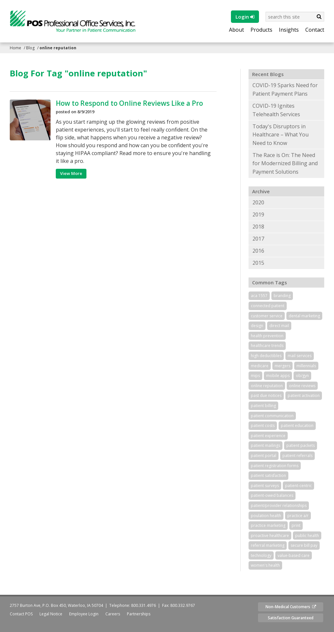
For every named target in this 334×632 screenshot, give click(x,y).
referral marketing (267, 545)
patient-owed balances (272, 495)
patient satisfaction (268, 475)
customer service (266, 316)
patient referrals (297, 455)
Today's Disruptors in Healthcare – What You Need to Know (280, 135)
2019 (258, 214)
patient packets (300, 445)
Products (261, 30)
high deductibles (266, 355)
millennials (306, 366)
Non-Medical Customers (291, 606)
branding (282, 295)
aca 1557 (259, 295)
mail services (299, 355)
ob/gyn (302, 375)
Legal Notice (50, 614)
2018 (258, 226)
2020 (258, 202)
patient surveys (265, 485)
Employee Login (84, 614)
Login (244, 16)
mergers (282, 366)
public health (307, 535)
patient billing (263, 405)
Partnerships (138, 614)
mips (255, 375)
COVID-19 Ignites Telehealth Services (276, 110)
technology (261, 555)
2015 (258, 262)
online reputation (267, 385)
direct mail (279, 325)
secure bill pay (304, 545)
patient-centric (298, 485)
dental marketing (304, 316)
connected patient (267, 305)
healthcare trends (267, 345)
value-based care (294, 555)
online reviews (302, 385)
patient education (297, 425)
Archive (261, 191)
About (236, 30)
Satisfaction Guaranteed (290, 618)
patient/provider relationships (279, 505)
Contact (314, 30)
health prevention (267, 336)
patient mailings (265, 445)
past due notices (266, 395)
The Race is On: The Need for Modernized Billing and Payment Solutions (285, 163)
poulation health (266, 515)
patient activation (304, 395)
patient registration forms (274, 465)
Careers (112, 614)
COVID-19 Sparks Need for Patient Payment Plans (285, 89)
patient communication (272, 416)
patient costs (263, 425)
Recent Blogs (268, 74)
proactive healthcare (270, 535)
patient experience (268, 435)
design (257, 325)
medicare (259, 366)
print (296, 525)
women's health (265, 565)
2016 (258, 250)
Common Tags (269, 282)
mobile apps (278, 375)
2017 (258, 238)
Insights (289, 30)
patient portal (263, 455)
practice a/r (298, 515)
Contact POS (21, 614)
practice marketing (268, 525)
